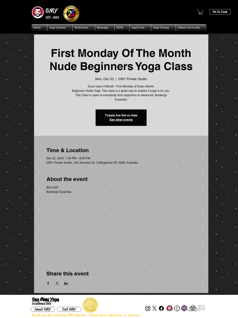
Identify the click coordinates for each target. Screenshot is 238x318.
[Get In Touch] (220, 12)
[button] (200, 12)
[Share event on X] (57, 283)
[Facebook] (161, 308)
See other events (121, 120)
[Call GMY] (69, 309)
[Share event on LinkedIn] (66, 283)
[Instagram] (148, 308)
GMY (52, 10)
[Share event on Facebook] (48, 283)
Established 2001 (41, 304)
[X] (154, 308)
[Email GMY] (43, 309)
